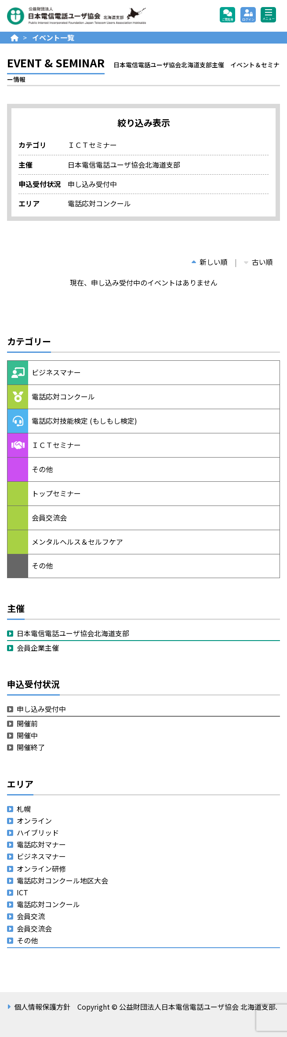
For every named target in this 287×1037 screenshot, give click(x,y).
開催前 (27, 723)
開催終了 (31, 747)
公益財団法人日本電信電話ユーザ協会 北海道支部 (101, 16)
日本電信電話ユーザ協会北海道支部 (73, 633)
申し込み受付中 (41, 709)
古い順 (258, 262)
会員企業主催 (38, 647)
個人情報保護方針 (42, 1006)
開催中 (27, 735)
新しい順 (210, 262)
